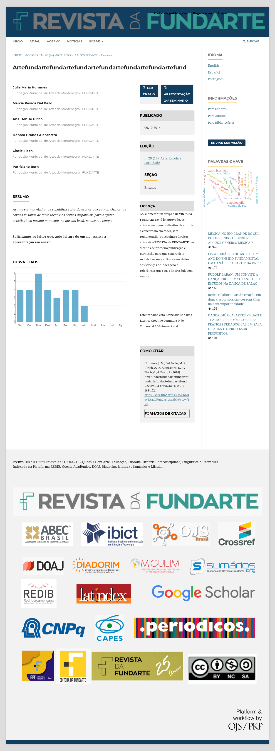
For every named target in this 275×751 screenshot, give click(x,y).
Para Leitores (217, 109)
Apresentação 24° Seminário (177, 97)
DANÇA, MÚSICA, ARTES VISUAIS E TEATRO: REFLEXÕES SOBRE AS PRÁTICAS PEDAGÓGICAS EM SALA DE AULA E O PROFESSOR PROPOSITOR (235, 324)
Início (18, 41)
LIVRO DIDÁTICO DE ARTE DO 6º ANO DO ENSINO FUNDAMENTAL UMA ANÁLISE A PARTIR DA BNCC (234, 258)
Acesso (222, 13)
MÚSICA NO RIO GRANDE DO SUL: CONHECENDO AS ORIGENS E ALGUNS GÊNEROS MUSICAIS (234, 238)
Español (214, 72)
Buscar (251, 41)
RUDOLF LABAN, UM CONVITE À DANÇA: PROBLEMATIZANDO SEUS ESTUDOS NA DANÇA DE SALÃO (235, 279)
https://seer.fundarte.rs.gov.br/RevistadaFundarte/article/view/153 (166, 399)
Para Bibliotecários (221, 122)
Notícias (74, 41)
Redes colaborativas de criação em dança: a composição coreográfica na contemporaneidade (234, 299)
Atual (35, 41)
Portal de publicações (171, 13)
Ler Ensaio (149, 91)
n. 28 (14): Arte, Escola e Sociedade (69, 55)
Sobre (95, 41)
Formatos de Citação (165, 413)
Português (215, 79)
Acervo (53, 41)
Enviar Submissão (227, 142)
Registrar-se (202, 13)
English (213, 65)
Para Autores (217, 116)
